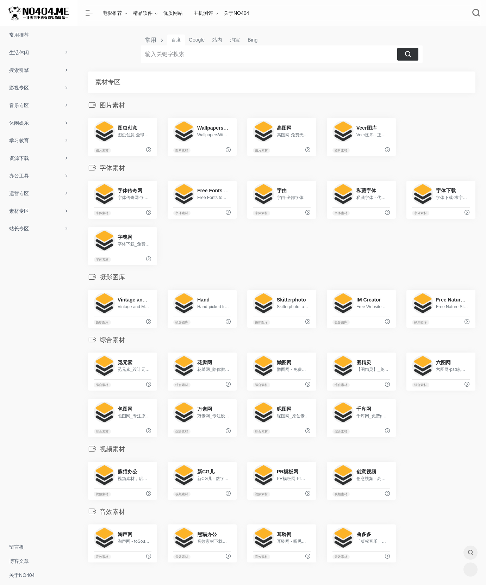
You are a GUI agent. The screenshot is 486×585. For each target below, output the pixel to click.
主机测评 (203, 13)
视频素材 (102, 494)
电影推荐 (112, 13)
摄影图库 (102, 322)
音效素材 (102, 557)
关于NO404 (236, 13)
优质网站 (173, 13)
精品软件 (142, 13)
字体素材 (102, 213)
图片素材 (102, 150)
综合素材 (102, 385)
